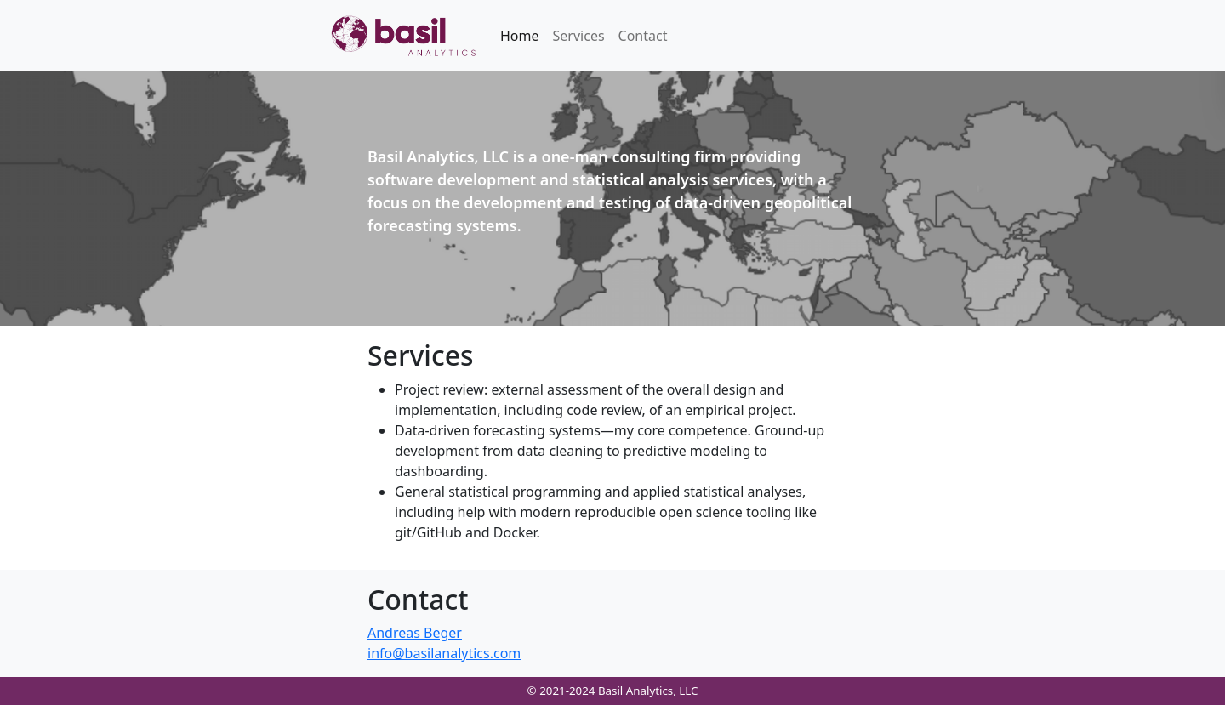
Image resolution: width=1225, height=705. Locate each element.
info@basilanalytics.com (444, 653)
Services (579, 35)
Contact (643, 35)
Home (519, 35)
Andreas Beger (415, 632)
